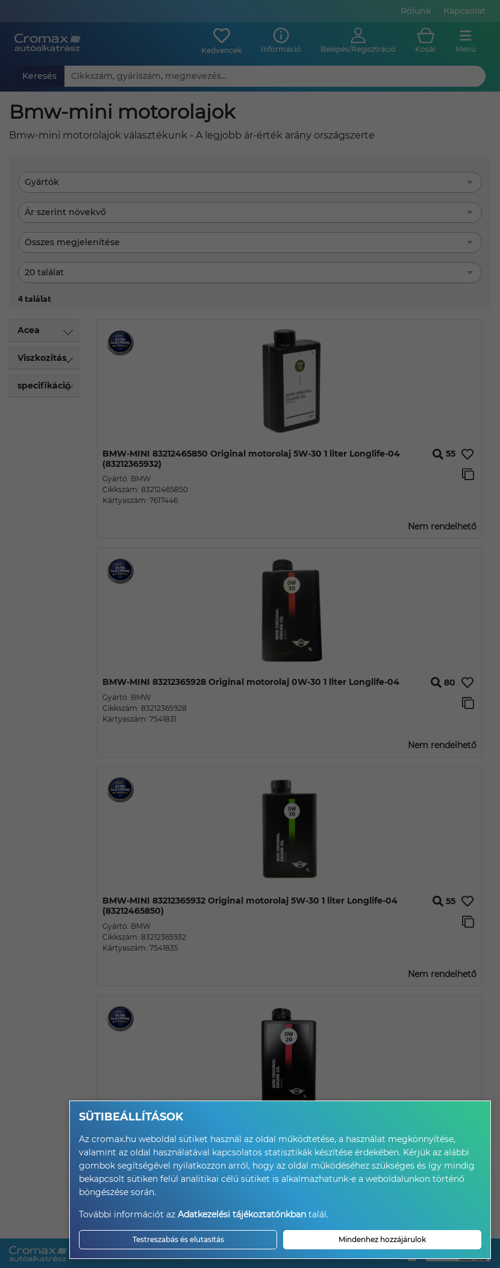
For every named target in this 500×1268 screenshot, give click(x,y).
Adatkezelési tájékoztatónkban (242, 1214)
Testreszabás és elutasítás (178, 1239)
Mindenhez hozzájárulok (382, 1239)
